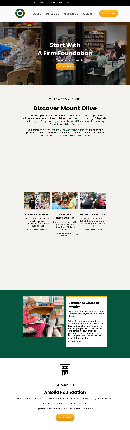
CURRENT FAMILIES (39, 2)
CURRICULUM (71, 14)
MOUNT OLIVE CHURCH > (60, 2)
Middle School (71, 124)
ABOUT (37, 14)
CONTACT (87, 14)
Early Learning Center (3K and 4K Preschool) (65, 121)
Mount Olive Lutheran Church (68, 129)
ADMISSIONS (52, 14)
